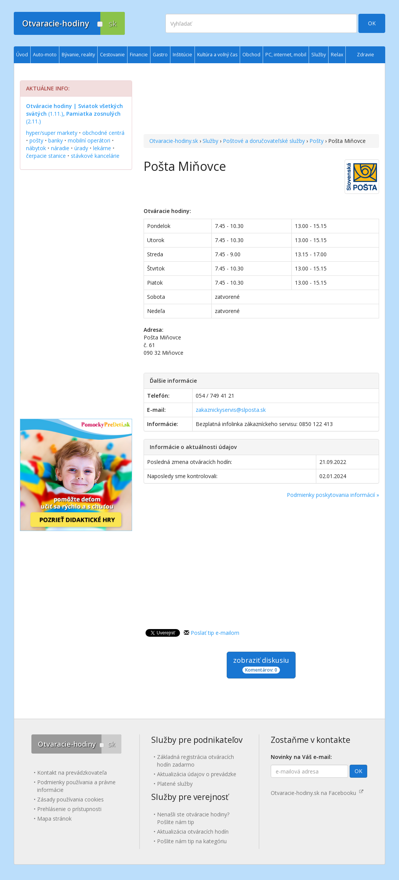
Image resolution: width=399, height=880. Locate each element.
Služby (210, 140)
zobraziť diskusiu (261, 664)
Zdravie (365, 54)
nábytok (36, 148)
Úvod (22, 54)
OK (372, 23)
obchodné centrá (103, 132)
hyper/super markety (51, 132)
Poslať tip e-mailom (215, 632)
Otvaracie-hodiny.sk (173, 140)
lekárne (102, 148)
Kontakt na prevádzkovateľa (72, 772)
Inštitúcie (182, 54)
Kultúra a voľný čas (217, 54)
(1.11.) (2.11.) (74, 113)
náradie (60, 148)
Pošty (316, 140)
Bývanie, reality (78, 54)
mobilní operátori (89, 140)
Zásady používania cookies (70, 799)
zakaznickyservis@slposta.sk (231, 409)
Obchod (251, 54)
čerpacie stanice (46, 155)
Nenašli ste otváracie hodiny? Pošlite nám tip (193, 818)
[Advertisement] (261, 99)
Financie (139, 54)
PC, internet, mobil (285, 54)
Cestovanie (112, 54)
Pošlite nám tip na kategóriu (192, 841)
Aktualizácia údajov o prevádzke (196, 774)
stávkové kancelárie (95, 155)
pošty (36, 140)
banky (55, 140)
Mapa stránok (54, 818)
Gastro (160, 54)
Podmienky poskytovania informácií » (333, 494)
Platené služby (175, 783)
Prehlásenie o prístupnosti (69, 809)
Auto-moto (45, 54)
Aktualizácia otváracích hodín (193, 831)
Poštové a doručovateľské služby (264, 140)
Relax (337, 54)
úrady (81, 148)
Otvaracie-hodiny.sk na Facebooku (317, 792)
